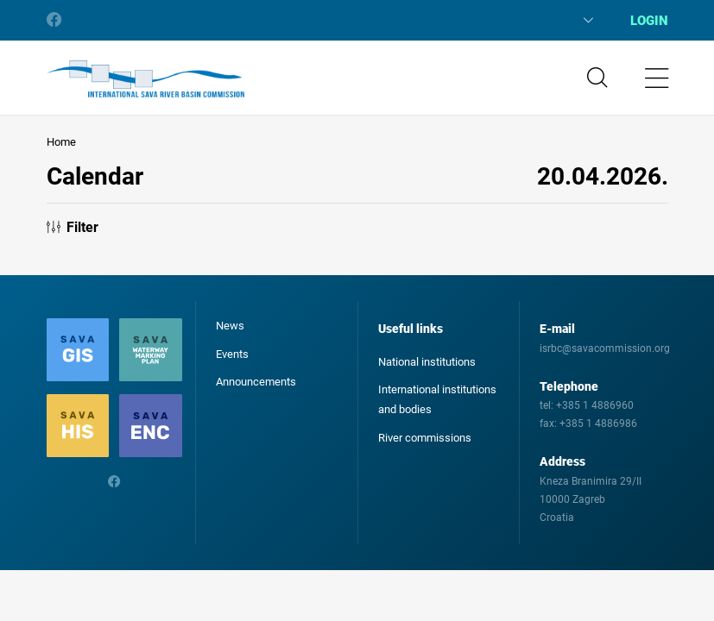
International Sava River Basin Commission (145, 79)
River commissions (424, 437)
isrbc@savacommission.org (605, 348)
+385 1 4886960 (595, 405)
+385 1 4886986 (598, 423)
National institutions (427, 361)
